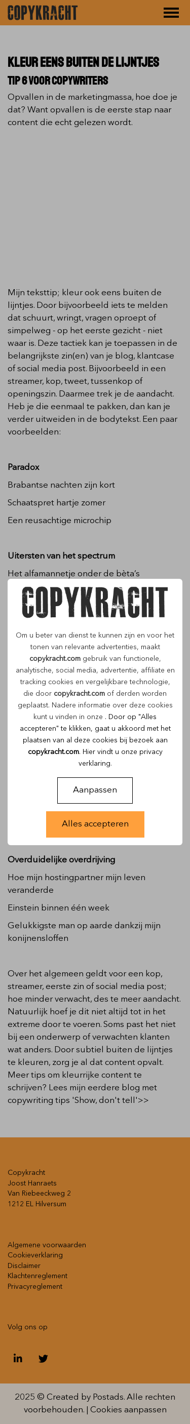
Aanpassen (95, 790)
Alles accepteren (95, 824)
